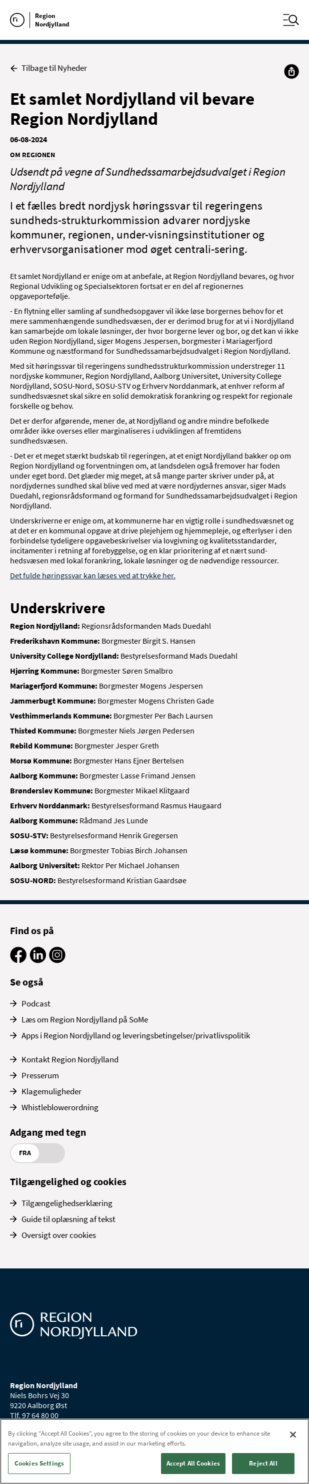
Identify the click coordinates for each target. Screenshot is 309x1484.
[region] (154, 1451)
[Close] (293, 1435)
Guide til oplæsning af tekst (69, 1219)
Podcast (36, 1003)
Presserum (40, 1075)
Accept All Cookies (193, 1463)
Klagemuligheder (52, 1091)
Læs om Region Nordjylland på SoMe (85, 1019)
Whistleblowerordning (60, 1107)
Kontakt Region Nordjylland (70, 1059)
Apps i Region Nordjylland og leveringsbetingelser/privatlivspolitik (136, 1035)
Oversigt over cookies (59, 1235)
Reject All (263, 1463)
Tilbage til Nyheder (48, 68)
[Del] (291, 71)
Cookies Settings (39, 1463)
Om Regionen (32, 154)
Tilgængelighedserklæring (67, 1203)
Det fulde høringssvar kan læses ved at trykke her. (93, 575)
